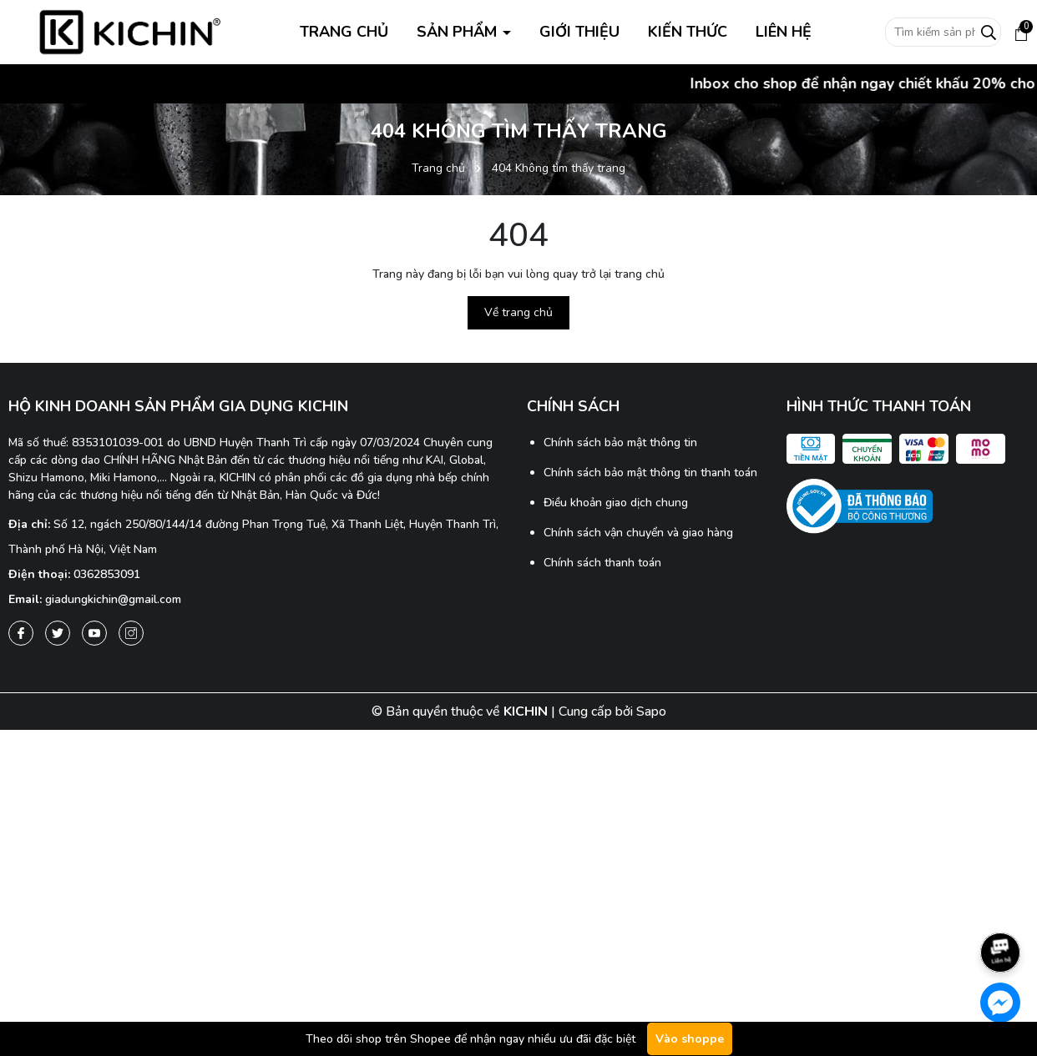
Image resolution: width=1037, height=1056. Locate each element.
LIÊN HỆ (784, 32)
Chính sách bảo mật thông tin (620, 442)
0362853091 (106, 574)
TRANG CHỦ (344, 32)
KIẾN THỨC (687, 32)
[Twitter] (57, 633)
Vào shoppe (689, 1039)
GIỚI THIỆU (579, 32)
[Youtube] (94, 633)
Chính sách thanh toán (602, 563)
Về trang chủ (518, 312)
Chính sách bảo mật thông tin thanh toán (650, 472)
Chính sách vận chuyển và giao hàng (638, 533)
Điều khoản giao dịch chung (616, 502)
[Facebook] (20, 633)
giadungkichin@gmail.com (113, 599)
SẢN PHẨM (459, 32)
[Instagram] (131, 633)
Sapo (651, 711)
